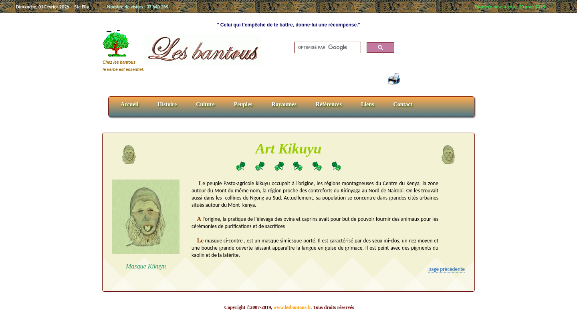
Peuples (243, 104)
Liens (367, 104)
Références (329, 104)
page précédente (446, 269)
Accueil (129, 104)
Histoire (167, 104)
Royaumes (284, 104)
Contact (402, 104)
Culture (205, 104)
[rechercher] (326, 47)
